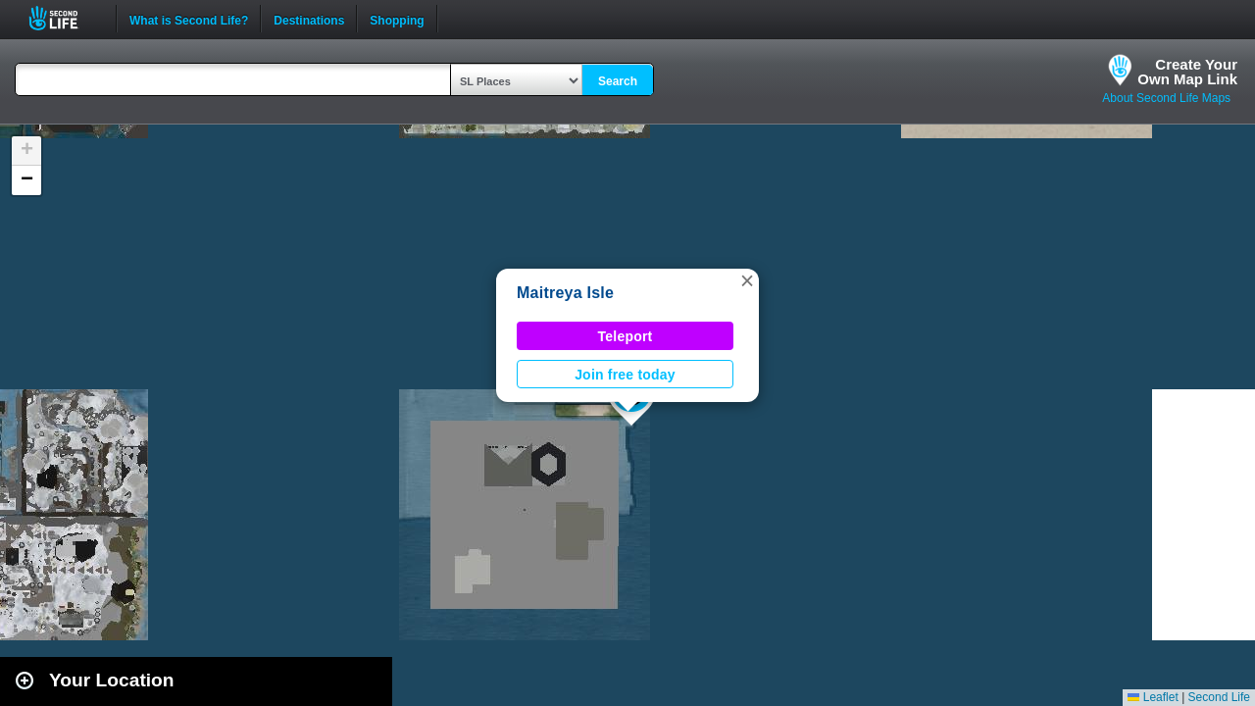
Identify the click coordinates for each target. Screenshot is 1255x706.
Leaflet (1153, 697)
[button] (747, 280)
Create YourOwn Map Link (1187, 71)
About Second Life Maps (1166, 98)
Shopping (397, 19)
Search (617, 81)
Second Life (64, 18)
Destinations (309, 19)
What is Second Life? (188, 19)
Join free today (625, 374)
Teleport (625, 336)
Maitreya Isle (565, 292)
